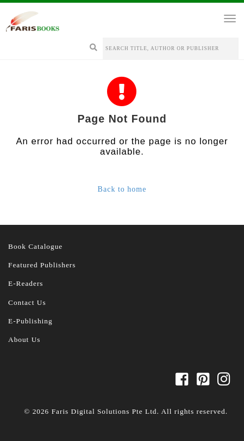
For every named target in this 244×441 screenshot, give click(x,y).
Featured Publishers (42, 265)
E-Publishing (30, 321)
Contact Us (27, 302)
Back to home (122, 189)
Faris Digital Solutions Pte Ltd (104, 411)
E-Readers (25, 283)
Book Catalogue (35, 246)
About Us (24, 339)
